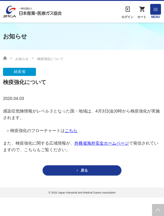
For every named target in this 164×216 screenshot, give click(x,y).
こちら (71, 130)
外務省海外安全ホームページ (101, 143)
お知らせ (21, 59)
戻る (84, 170)
